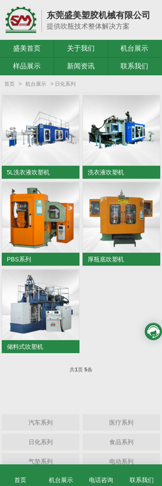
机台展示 (134, 48)
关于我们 (81, 48)
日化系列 (41, 452)
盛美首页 (27, 48)
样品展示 (27, 66)
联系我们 (134, 66)
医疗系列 (121, 433)
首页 (9, 84)
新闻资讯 (81, 66)
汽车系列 (41, 433)
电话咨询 (101, 479)
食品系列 (121, 452)
